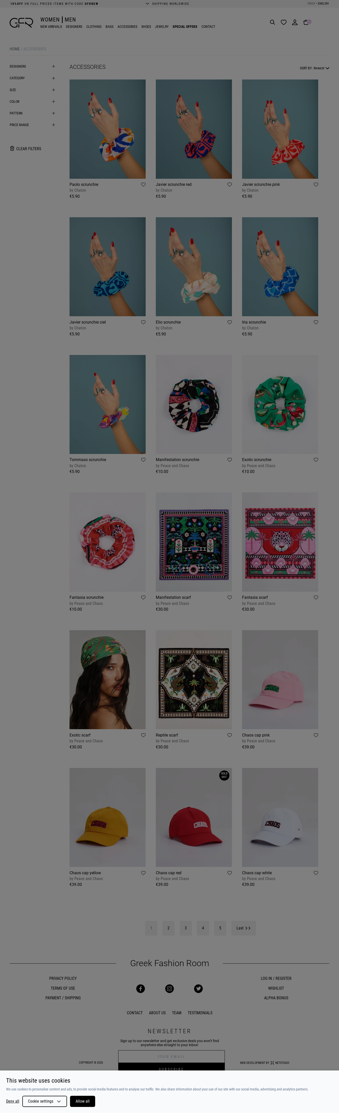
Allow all (83, 1101)
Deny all (12, 1101)
